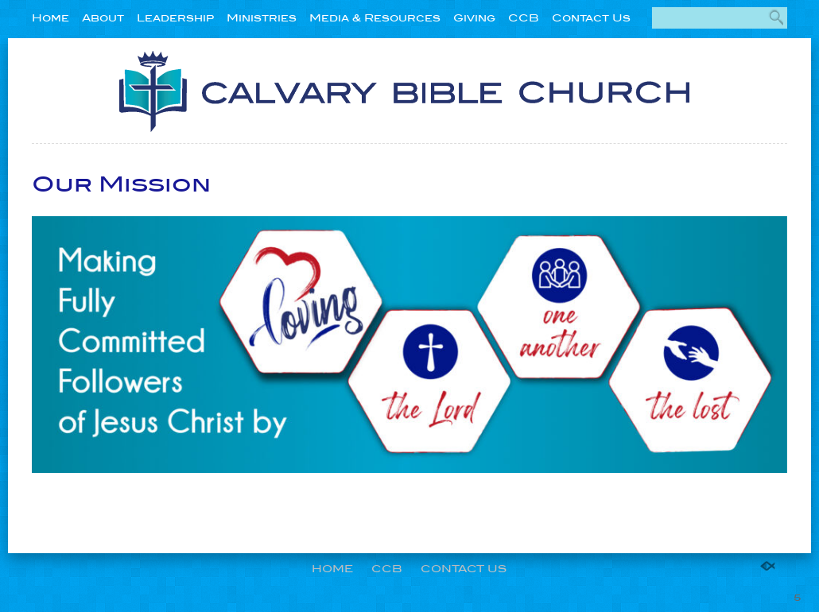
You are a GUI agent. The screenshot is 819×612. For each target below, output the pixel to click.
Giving (474, 18)
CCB (523, 18)
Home (50, 18)
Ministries (262, 18)
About (103, 18)
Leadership (175, 18)
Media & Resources (375, 18)
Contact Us (591, 18)
